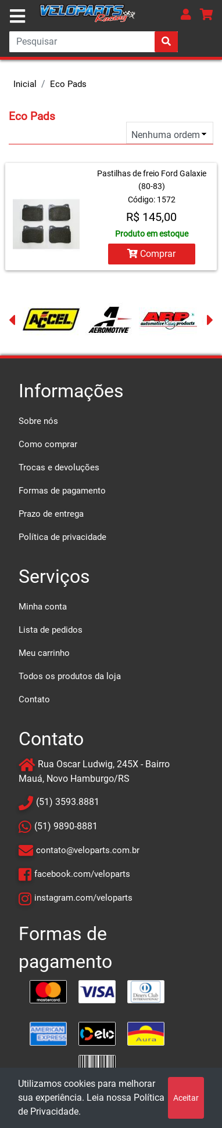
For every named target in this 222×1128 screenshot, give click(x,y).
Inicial (25, 84)
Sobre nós (38, 421)
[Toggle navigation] (17, 16)
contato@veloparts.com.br (87, 850)
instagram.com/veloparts (83, 898)
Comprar (151, 253)
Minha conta (43, 606)
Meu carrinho (44, 653)
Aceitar (186, 1097)
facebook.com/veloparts (82, 874)
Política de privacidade (62, 537)
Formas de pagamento (62, 490)
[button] (186, 14)
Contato (34, 699)
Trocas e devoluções (59, 467)
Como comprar (48, 444)
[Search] (93, 41)
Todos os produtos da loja (70, 676)
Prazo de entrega (51, 514)
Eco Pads (68, 84)
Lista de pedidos (51, 630)
